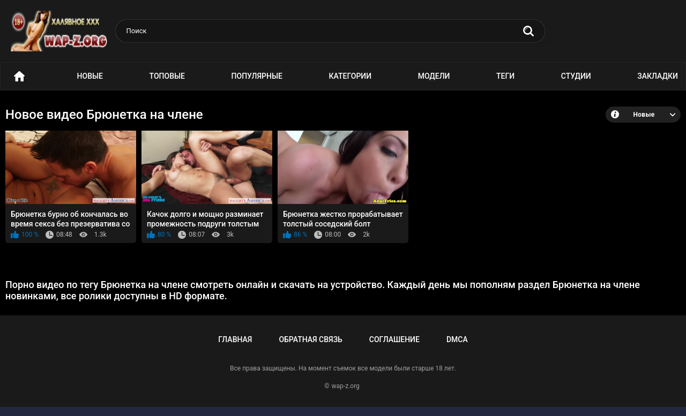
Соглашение (394, 339)
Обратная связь (310, 339)
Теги (505, 76)
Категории (350, 76)
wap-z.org (346, 386)
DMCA (457, 339)
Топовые (167, 76)
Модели (434, 76)
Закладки (657, 76)
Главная (235, 339)
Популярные (257, 76)
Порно (19, 76)
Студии (576, 76)
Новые (90, 76)
